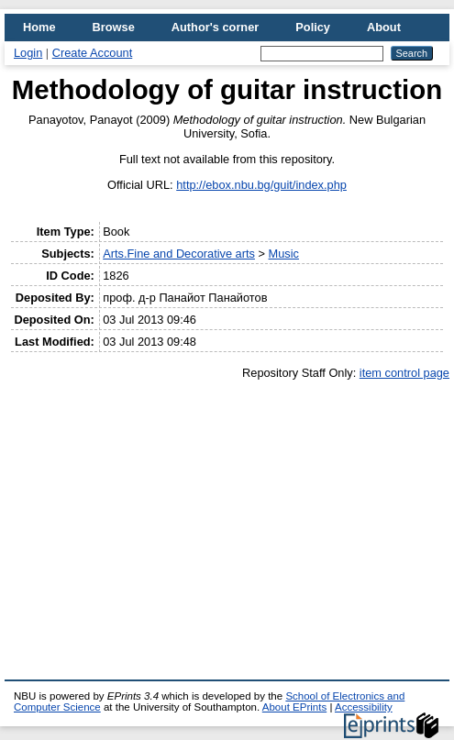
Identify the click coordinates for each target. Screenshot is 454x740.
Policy (312, 27)
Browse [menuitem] (114, 27)
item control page (404, 373)
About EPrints (294, 706)
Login (28, 53)
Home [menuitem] (39, 27)
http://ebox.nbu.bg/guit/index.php (261, 185)
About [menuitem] (384, 27)
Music (284, 253)
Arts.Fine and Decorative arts (179, 253)
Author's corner (215, 27)
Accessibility (364, 706)
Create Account (92, 53)
